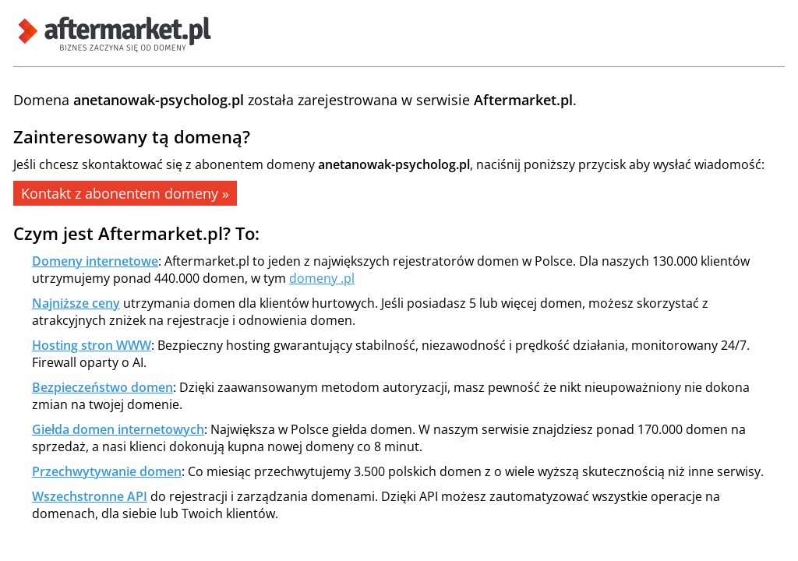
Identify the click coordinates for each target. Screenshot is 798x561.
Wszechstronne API (89, 496)
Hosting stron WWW (91, 345)
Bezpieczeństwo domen (102, 387)
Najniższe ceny (76, 303)
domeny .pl (322, 278)
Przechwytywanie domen (107, 471)
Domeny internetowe (95, 261)
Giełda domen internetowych (118, 429)
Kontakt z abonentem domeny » (125, 193)
